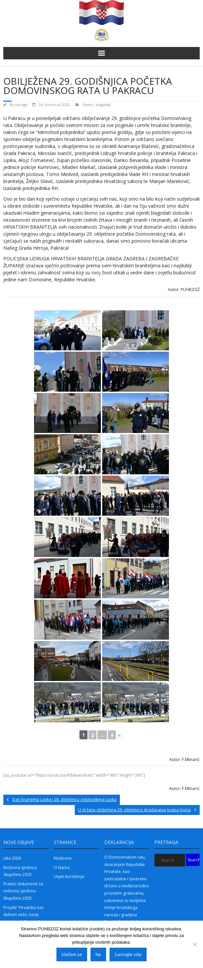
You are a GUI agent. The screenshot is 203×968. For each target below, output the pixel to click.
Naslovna (62, 858)
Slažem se (71, 954)
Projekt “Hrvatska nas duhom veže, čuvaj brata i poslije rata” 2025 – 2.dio (23, 918)
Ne (98, 954)
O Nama (61, 867)
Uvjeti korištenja (69, 876)
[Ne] (194, 944)
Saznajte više (128, 954)
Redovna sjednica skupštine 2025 (20, 871)
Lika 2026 (12, 858)
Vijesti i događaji (97, 104)
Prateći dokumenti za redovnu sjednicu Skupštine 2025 (23, 891)
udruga (21, 104)
